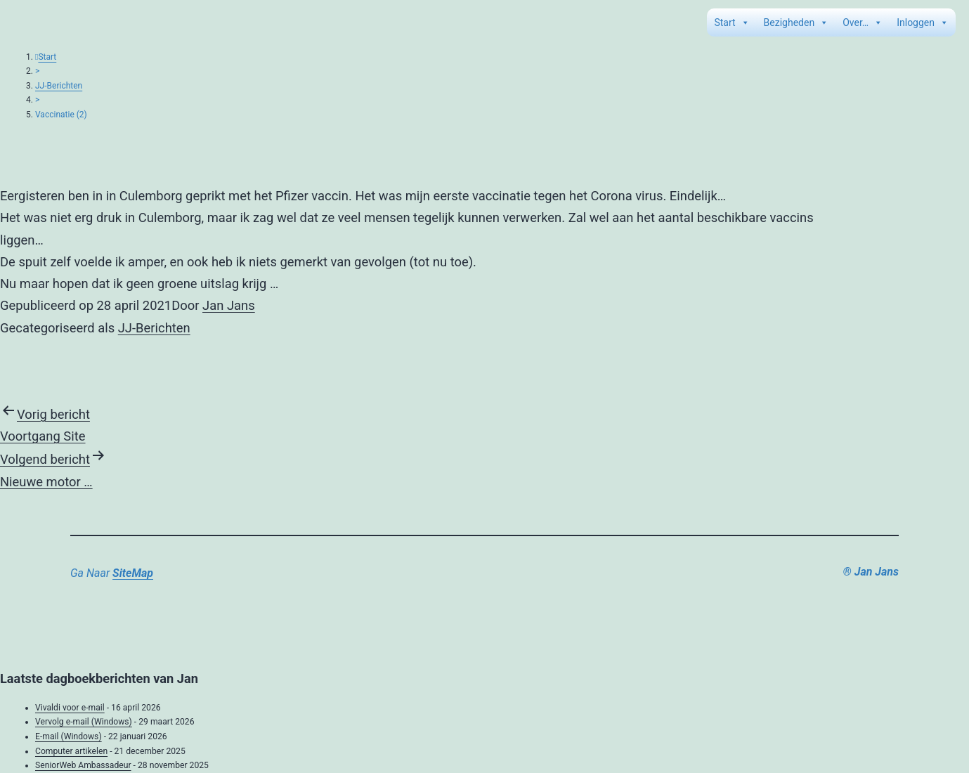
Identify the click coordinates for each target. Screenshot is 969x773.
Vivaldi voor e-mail (70, 708)
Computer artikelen (71, 751)
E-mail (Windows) (68, 736)
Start (731, 22)
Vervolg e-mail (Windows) (83, 722)
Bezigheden (796, 22)
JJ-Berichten (58, 86)
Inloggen (923, 22)
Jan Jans (228, 305)
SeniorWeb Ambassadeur (83, 765)
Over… (863, 22)
